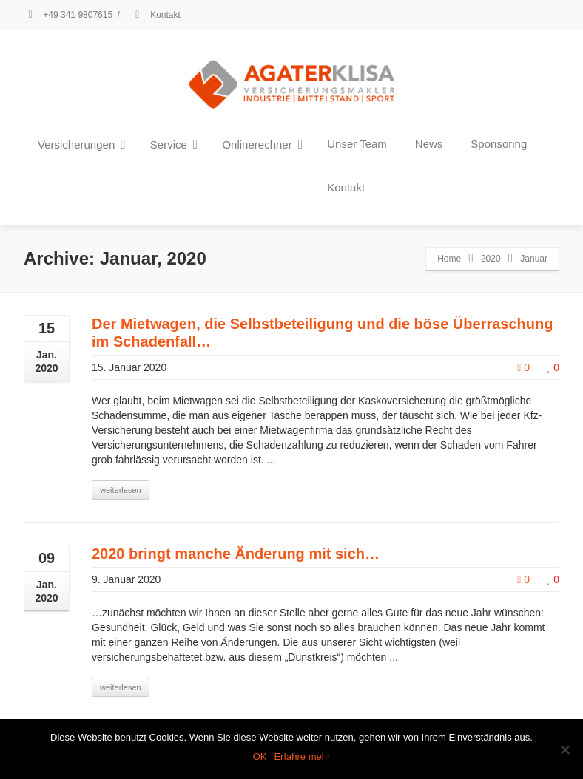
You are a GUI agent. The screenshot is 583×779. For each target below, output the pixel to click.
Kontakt (156, 15)
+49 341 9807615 (68, 15)
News (429, 143)
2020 (491, 259)
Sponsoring (499, 143)
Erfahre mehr (302, 756)
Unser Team (357, 143)
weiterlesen (120, 490)
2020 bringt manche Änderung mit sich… (236, 553)
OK (260, 756)
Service (174, 144)
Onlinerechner (262, 144)
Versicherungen (82, 144)
